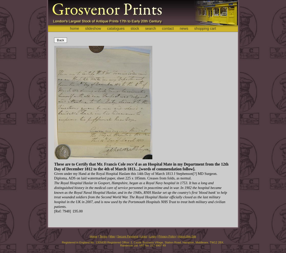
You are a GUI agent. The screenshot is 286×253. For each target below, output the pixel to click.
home (74, 28)
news (184, 28)
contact (168, 28)
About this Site (187, 236)
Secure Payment (127, 236)
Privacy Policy (167, 236)
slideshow (93, 28)
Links (143, 236)
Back (60, 40)
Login (152, 236)
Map (112, 236)
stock (135, 28)
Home (93, 236)
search (150, 28)
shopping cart (205, 28)
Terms (103, 236)
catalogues (116, 28)
